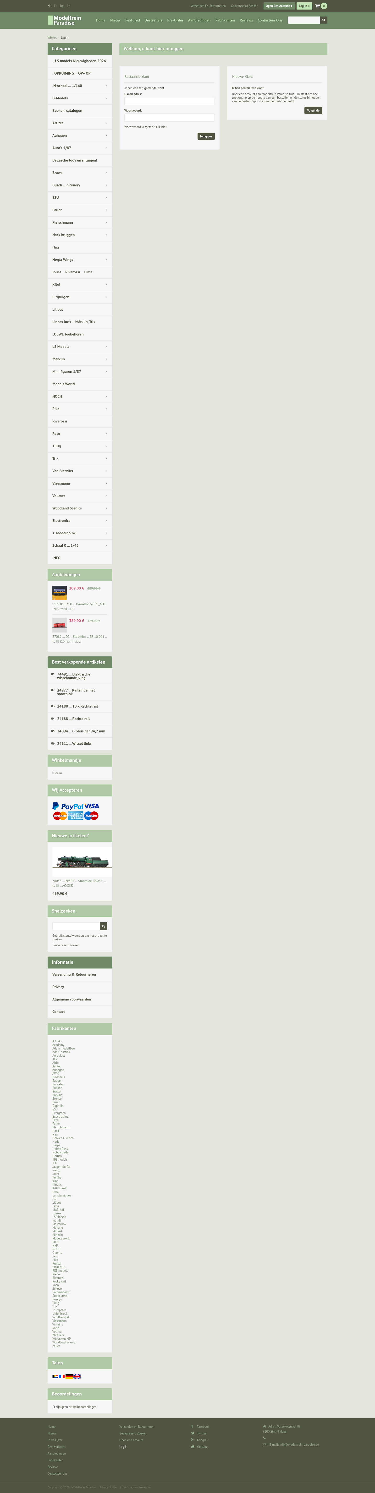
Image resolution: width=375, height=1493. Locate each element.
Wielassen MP (61, 1339)
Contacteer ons (270, 20)
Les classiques (61, 1195)
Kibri (56, 284)
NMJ (55, 1246)
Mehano (57, 1228)
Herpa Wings (62, 259)
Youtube (199, 1447)
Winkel (52, 38)
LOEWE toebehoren (68, 334)
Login (64, 38)
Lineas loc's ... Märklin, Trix (73, 321)
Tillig (56, 446)
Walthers (58, 1335)
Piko (56, 408)
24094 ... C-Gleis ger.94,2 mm (81, 731)
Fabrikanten (225, 20)
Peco (55, 1256)
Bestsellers (154, 20)
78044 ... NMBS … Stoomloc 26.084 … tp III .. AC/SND (78, 883)
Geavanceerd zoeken (65, 945)
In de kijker (55, 1440)
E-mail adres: (133, 94)
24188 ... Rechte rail (73, 718)
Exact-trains (60, 1116)
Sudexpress (59, 1296)
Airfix (55, 1063)
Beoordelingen (67, 1394)
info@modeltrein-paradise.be (299, 1445)
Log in (303, 6)
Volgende (313, 110)
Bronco (57, 1099)
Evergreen (59, 1113)
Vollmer (58, 495)
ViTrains (57, 1324)
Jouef (55, 1174)
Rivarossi (59, 421)
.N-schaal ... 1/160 (67, 85)
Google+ (199, 1440)
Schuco (57, 1289)
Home (100, 20)
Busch (56, 1102)
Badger (57, 1081)
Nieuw (115, 20)
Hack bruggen (63, 234)
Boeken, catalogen (67, 110)
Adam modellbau (63, 1048)
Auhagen (59, 135)
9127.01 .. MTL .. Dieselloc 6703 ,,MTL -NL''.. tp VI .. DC (79, 606)
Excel (55, 1120)
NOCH (57, 396)
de (62, 6)
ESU (55, 197)
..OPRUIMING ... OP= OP (71, 73)
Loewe (56, 1213)
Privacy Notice (108, 1487)
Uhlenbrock (60, 1314)
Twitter (198, 1433)
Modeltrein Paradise (84, 1487)
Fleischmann (62, 222)
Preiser (56, 1263)
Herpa (56, 1145)
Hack (55, 1131)
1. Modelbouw (63, 532)
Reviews (246, 20)
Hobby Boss (60, 1149)
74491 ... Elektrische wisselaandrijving (73, 676)
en (68, 6)
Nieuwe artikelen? (70, 836)
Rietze (56, 1274)
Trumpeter (59, 1310)
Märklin (58, 359)
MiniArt (57, 1231)
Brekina (57, 1095)
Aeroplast (58, 1056)
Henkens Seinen (63, 1138)
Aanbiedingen (199, 20)
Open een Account (278, 6)
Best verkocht (57, 1447)
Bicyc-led (58, 1084)
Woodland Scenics (67, 508)
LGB (54, 1199)
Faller (57, 209)
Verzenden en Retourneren (208, 6)
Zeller (56, 1346)
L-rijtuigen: (61, 296)
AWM (55, 1073)
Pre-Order (175, 20)
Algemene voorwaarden (71, 999)
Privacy (58, 986)
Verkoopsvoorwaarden (137, 1487)
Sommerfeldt (61, 1292)
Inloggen (206, 136)
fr (55, 6)
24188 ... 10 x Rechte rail (77, 706)
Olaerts (57, 1253)
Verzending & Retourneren (74, 974)
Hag (55, 247)
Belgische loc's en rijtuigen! (74, 160)
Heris (55, 1142)
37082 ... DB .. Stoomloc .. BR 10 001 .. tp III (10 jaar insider (79, 639)
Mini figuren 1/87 (66, 371)
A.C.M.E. (57, 1041)
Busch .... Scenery (66, 185)
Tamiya (57, 1299)
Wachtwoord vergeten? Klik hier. (145, 127)
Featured (132, 20)
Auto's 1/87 (61, 147)
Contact (58, 1011)
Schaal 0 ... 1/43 (65, 545)
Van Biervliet (62, 470)
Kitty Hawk (59, 1188)
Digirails (57, 1106)
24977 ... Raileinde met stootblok (76, 692)
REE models (60, 1271)
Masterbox (59, 1224)
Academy (58, 1045)
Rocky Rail (59, 1281)
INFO (56, 557)
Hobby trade (60, 1152)
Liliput (57, 309)
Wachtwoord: (133, 110)
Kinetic (57, 1185)
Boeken (57, 1088)
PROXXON (59, 1267)
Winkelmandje (66, 760)
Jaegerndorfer (61, 1167)
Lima (55, 1206)
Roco (56, 433)
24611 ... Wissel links (74, 743)
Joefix (56, 1170)
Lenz (55, 1192)
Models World (63, 383)
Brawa (57, 172)
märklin (57, 1220)
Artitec (57, 122)
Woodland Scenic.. (64, 1342)
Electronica (61, 520)
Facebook (200, 1427)
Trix (55, 458)
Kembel (57, 1177)
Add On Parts (61, 1052)
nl (49, 6)
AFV (55, 1059)
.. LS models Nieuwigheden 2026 (79, 60)
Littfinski (58, 1210)
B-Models (60, 98)
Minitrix (57, 1235)
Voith (55, 1328)
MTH (55, 1242)
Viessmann (61, 483)
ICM (55, 1163)
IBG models (59, 1160)
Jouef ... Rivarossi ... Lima (72, 272)
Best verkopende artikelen (78, 662)
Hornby (57, 1156)
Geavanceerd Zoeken (244, 6)
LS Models (60, 346)
